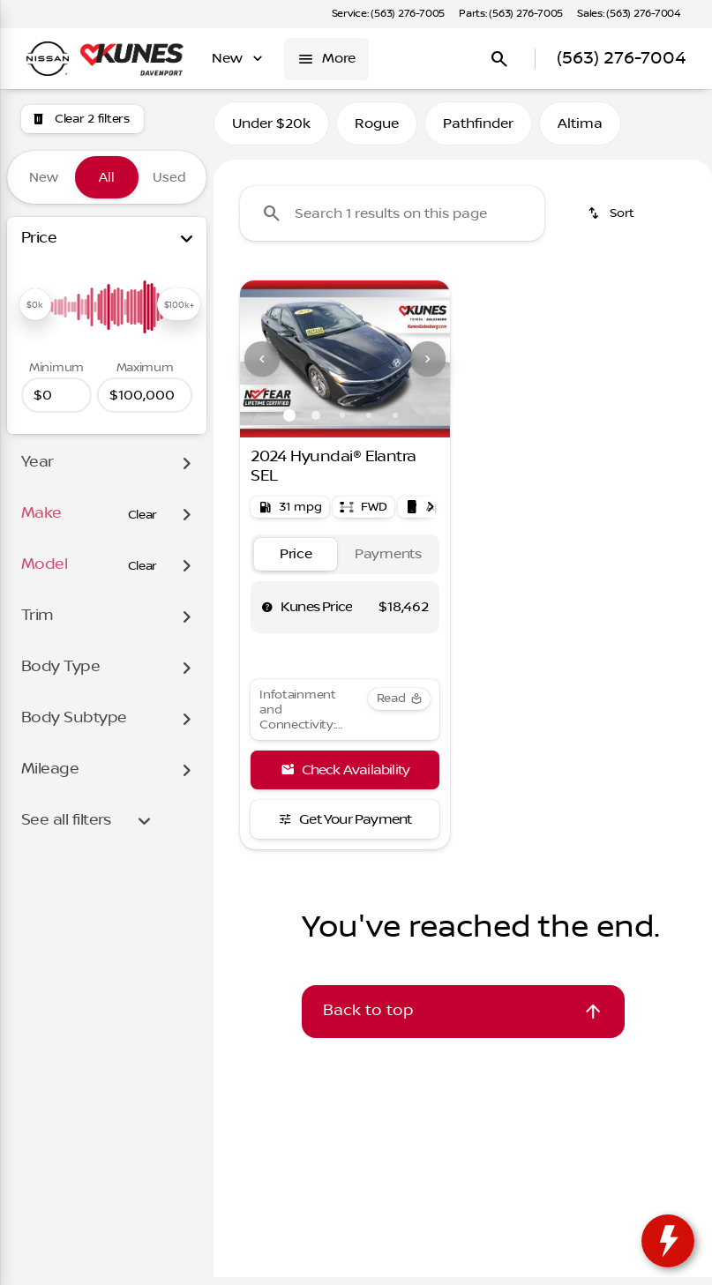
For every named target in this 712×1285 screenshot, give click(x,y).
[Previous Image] (262, 367)
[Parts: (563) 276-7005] (510, 14)
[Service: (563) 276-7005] (388, 14)
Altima (580, 131)
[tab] (295, 562)
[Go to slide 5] (395, 423)
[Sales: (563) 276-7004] (628, 14)
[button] (256, 366)
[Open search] (499, 59)
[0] (56, 395)
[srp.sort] (612, 221)
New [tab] (43, 177)
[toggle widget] (667, 1240)
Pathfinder (478, 131)
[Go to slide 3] (342, 423)
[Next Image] (428, 367)
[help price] (267, 615)
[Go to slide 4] (368, 423)
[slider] (35, 304)
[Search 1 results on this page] (392, 221)
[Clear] (143, 515)
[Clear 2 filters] (82, 119)
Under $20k (271, 131)
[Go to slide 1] (289, 423)
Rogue (377, 131)
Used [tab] (169, 177)
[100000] (144, 395)
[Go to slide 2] (315, 423)
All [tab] (107, 177)
